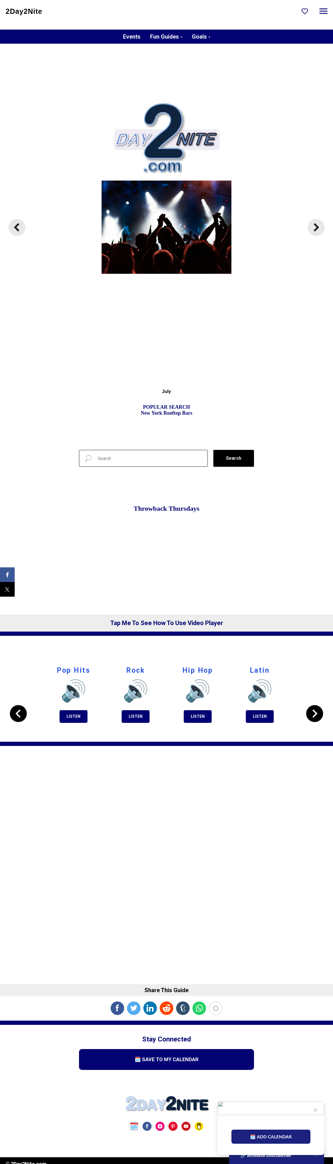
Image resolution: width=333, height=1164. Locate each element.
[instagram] (160, 1126)
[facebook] (147, 1126)
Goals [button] (199, 36)
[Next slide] (316, 227)
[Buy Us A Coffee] (198, 1126)
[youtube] (185, 1126)
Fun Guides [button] (164, 36)
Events (132, 36)
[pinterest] (173, 1126)
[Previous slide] (16, 227)
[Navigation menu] (323, 11)
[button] (304, 11)
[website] (134, 1126)
